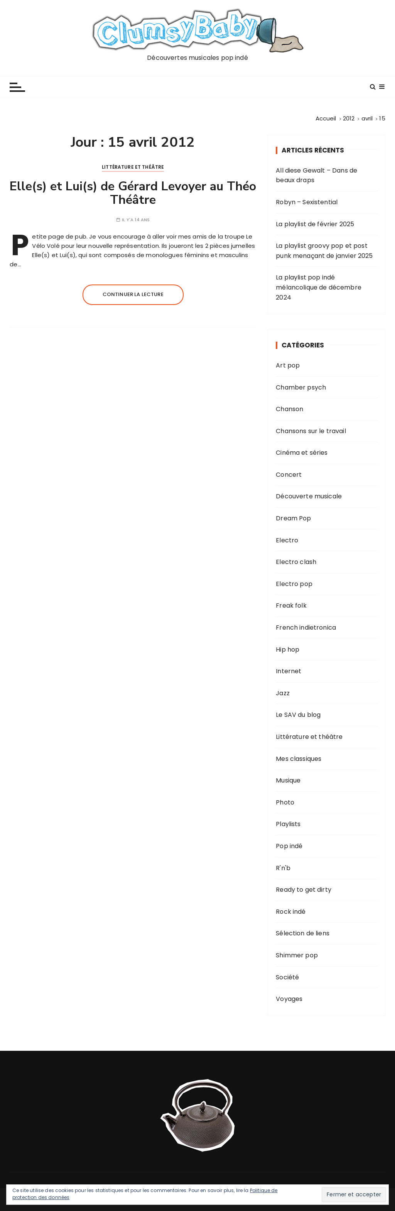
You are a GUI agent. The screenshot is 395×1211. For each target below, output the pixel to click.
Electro (287, 540)
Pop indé (289, 846)
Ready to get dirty (303, 889)
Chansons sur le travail (311, 431)
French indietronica (306, 627)
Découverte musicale (309, 496)
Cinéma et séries (301, 452)
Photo (285, 802)
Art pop (288, 365)
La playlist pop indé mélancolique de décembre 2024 (318, 287)
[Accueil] (326, 118)
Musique (288, 780)
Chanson (289, 409)
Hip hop (287, 649)
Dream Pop (293, 518)
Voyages (289, 998)
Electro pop (294, 583)
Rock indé (291, 911)
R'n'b (283, 868)
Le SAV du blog (298, 714)
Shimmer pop (297, 955)
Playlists (288, 824)
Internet (288, 671)
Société (287, 977)
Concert (289, 474)
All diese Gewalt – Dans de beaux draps (316, 175)
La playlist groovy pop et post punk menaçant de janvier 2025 (324, 250)
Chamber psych (301, 387)
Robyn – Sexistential (307, 202)
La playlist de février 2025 (315, 224)
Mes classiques (298, 758)
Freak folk (291, 605)
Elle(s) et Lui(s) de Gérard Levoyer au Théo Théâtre (133, 193)
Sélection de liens (302, 933)
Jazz (283, 693)
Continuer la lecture (133, 294)
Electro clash (296, 561)
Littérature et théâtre (133, 167)
